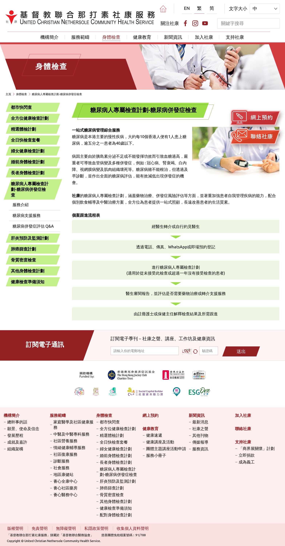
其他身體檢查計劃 (27, 271)
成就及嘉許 (17, 442)
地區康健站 (63, 474)
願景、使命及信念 (23, 428)
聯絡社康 (243, 428)
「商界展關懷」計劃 (257, 448)
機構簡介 (49, 37)
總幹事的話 (17, 422)
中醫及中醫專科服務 (71, 434)
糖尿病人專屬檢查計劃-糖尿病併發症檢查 (57, 94)
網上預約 (150, 415)
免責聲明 (40, 528)
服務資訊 (200, 448)
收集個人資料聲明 (133, 528)
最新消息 (200, 422)
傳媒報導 (200, 442)
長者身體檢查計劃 (27, 172)
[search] (274, 23)
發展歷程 (15, 435)
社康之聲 (200, 428)
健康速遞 (154, 435)
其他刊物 (200, 435)
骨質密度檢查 (23, 260)
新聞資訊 (173, 37)
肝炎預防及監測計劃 (30, 238)
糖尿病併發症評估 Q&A (33, 226)
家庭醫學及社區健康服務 (73, 425)
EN (187, 8)
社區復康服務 (65, 454)
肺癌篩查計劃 (23, 249)
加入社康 (204, 37)
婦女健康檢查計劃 (27, 151)
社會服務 (61, 467)
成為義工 (247, 462)
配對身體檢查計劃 (116, 515)
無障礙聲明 (66, 528)
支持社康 (235, 37)
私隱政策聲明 (96, 528)
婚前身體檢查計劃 (27, 162)
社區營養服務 (65, 440)
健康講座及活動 (160, 442)
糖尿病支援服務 (27, 215)
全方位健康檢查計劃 (30, 118)
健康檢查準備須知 (27, 281)
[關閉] (53, 184)
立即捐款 (247, 455)
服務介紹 (21, 204)
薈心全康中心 (65, 481)
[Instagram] (195, 23)
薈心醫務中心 (65, 494)
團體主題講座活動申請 (166, 448)
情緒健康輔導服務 (69, 447)
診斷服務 (61, 461)
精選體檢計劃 (23, 129)
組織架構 (15, 448)
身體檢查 (111, 37)
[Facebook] (185, 23)
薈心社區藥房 (65, 488)
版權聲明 (15, 528)
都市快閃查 (21, 107)
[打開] (53, 107)
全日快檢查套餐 (25, 140)
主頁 (8, 94)
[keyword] (243, 23)
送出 (241, 351)
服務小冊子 (156, 455)
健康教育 (142, 37)
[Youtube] (205, 23)
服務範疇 (80, 37)
